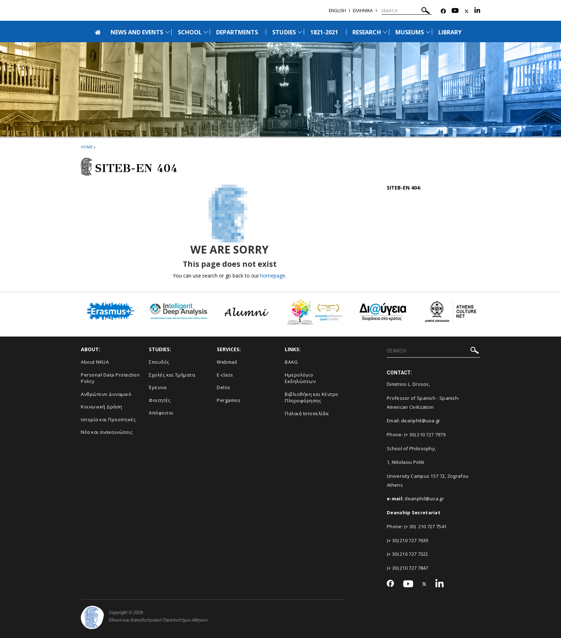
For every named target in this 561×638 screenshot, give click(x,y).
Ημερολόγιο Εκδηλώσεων (300, 378)
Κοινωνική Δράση (101, 406)
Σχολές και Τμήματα (172, 375)
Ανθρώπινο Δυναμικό (106, 394)
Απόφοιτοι (161, 412)
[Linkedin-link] (477, 11)
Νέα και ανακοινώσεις (106, 432)
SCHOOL (190, 32)
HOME (87, 146)
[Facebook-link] (443, 11)
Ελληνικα (363, 11)
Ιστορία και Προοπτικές (108, 419)
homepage (272, 275)
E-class (225, 375)
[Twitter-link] (466, 11)
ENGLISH (337, 11)
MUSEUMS (409, 32)
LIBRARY (450, 32)
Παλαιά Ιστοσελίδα (307, 413)
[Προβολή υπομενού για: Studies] (300, 32)
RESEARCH (366, 32)
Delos (223, 387)
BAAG (291, 362)
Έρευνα (157, 387)
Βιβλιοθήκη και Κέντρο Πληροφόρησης (311, 397)
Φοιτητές (159, 400)
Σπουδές (159, 362)
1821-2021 (324, 32)
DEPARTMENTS (237, 32)
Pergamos (228, 400)
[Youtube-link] (455, 11)
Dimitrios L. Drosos (408, 384)
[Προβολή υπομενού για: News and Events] (167, 32)
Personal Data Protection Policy (110, 378)
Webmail (227, 362)
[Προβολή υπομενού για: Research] (385, 32)
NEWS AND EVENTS (137, 32)
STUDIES (284, 32)
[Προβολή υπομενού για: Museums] (428, 32)
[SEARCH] (406, 11)
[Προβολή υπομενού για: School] (206, 32)
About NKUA (95, 362)
